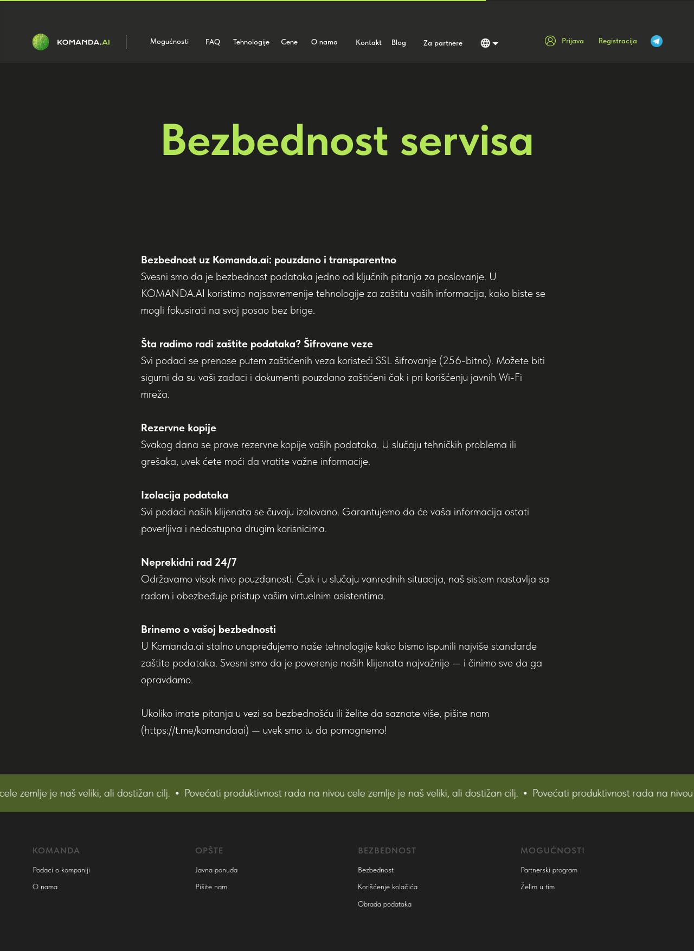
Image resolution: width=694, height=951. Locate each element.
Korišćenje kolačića (387, 886)
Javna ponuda (216, 869)
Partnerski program (548, 869)
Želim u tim (537, 886)
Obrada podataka (385, 904)
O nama (45, 886)
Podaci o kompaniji (61, 869)
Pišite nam (211, 886)
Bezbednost (376, 869)
